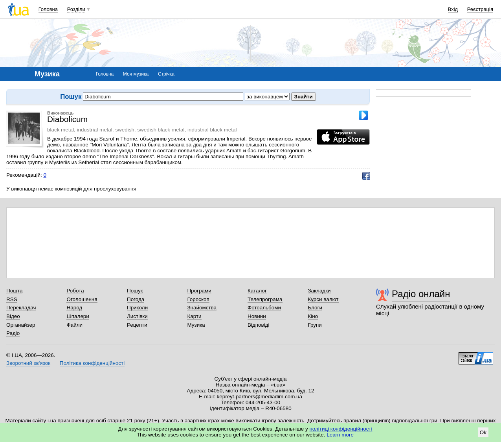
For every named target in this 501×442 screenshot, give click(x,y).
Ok (483, 432)
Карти (194, 316)
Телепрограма (265, 299)
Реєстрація (480, 9)
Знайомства (202, 308)
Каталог (257, 291)
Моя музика (136, 74)
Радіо (13, 333)
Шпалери (77, 316)
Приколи (137, 308)
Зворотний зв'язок (28, 363)
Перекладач (21, 308)
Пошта (14, 291)
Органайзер (20, 325)
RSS (11, 299)
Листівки (137, 316)
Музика (196, 325)
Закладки (319, 291)
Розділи (76, 9)
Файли (74, 325)
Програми (199, 291)
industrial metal (94, 130)
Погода (135, 299)
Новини (257, 316)
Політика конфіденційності (92, 363)
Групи (314, 325)
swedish (124, 130)
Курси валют (323, 299)
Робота (75, 291)
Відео (13, 316)
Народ (74, 308)
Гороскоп (198, 299)
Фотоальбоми (264, 308)
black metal (60, 130)
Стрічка (166, 74)
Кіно (313, 316)
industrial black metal (212, 130)
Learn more (340, 435)
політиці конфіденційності (341, 429)
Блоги (315, 308)
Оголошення (81, 299)
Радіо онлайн (421, 294)
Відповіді (259, 325)
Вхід (453, 9)
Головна (48, 9)
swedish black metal (160, 130)
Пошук (135, 291)
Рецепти (137, 325)
